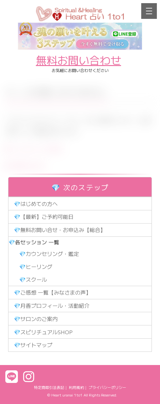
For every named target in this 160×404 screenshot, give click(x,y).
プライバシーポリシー (107, 387)
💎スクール (33, 279)
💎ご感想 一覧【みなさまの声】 (52, 292)
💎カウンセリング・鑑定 (49, 253)
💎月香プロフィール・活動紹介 (52, 305)
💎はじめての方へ (36, 204)
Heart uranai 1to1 (67, 394)
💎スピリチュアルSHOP (43, 332)
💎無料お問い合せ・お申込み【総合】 (60, 230)
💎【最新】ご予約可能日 (44, 216)
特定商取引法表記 (49, 387)
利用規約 (76, 387)
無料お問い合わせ (78, 60)
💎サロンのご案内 (36, 319)
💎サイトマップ (33, 345)
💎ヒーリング (35, 266)
